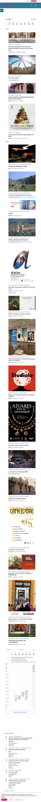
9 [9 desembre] (11, 654)
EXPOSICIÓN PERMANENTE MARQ (17, 166)
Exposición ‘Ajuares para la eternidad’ (18, 445)
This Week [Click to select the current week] (21, 649)
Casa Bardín (11, 741)
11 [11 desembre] (19, 654)
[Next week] (35, 24)
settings (3, 797)
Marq (10, 751)
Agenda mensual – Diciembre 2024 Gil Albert (20, 619)
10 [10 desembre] (15, 654)
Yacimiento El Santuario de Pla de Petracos (20, 195)
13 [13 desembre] (26, 654)
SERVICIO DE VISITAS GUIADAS (17, 498)
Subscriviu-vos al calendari (19, 712)
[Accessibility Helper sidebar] (1, 10)
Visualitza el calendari (9, 790)
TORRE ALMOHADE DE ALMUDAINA (18, 240)
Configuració (18, 799)
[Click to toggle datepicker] (8, 19)
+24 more (12, 662)
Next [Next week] (34, 649)
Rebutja (10, 799)
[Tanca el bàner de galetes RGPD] (24, 800)
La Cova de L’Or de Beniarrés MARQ (18, 471)
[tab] (9, 23)
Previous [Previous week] (8, 649)
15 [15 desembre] (33, 654)
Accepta (4, 799)
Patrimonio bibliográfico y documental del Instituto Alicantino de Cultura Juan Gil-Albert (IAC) (20, 48)
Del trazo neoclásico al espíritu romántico (19, 314)
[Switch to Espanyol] (28, 1)
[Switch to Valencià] (33, 1)
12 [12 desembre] (23, 654)
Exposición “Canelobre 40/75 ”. (16, 549)
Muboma (10, 213)
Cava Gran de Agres (13, 78)
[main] (20, 368)
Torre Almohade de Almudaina (15, 782)
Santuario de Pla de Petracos (14, 762)
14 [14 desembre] (30, 654)
